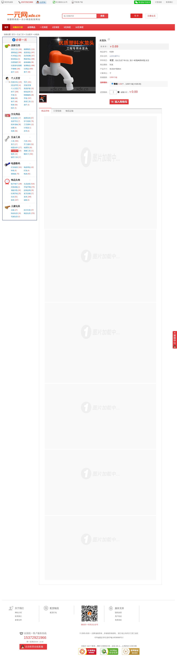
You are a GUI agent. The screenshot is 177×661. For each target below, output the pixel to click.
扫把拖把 (14, 62)
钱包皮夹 (27, 92)
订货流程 (158, 2)
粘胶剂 (26, 148)
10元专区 (79, 27)
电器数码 (15, 163)
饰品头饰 (15, 180)
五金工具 (20, 34)
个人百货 (15, 78)
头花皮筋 (27, 184)
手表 (12, 95)
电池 (25, 174)
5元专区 (67, 27)
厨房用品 (27, 53)
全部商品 (31, 27)
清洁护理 (14, 85)
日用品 (26, 69)
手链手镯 (27, 187)
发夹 (25, 197)
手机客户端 (78, 2)
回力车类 (27, 210)
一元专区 (44, 27)
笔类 (12, 131)
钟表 (12, 171)
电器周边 (27, 167)
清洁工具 (14, 49)
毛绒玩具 (14, 217)
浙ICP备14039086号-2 (114, 638)
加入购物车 (119, 102)
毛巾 (25, 82)
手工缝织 (27, 144)
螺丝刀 (26, 154)
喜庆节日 (14, 121)
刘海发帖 (14, 187)
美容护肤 (27, 89)
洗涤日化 (14, 82)
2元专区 (55, 27)
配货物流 (54, 608)
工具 (12, 141)
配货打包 (53, 613)
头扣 (12, 197)
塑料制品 (14, 53)
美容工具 (27, 101)
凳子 (25, 72)
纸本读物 (14, 125)
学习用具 (27, 121)
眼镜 (12, 98)
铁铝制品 (14, 59)
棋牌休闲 (27, 118)
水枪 (12, 210)
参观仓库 (18, 620)
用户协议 (118, 616)
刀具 (25, 141)
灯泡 (25, 171)
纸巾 (12, 108)
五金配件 (29, 34)
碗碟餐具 (27, 49)
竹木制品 (14, 56)
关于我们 (19, 608)
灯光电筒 (14, 167)
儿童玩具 (15, 206)
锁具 (12, 154)
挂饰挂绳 (27, 190)
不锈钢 (13, 69)
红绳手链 (14, 194)
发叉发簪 (27, 194)
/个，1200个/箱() (126, 84)
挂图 (12, 128)
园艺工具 (14, 157)
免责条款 (118, 620)
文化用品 (15, 114)
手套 (25, 98)
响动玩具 (14, 213)
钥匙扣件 (14, 148)
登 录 (136, 16)
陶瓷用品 (27, 59)
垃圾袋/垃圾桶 (16, 65)
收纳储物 (27, 62)
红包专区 (14, 118)
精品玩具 (27, 213)
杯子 (12, 92)
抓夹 (12, 200)
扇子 (25, 105)
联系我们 (169, 2)
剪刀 (12, 144)
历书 (25, 131)
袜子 (12, 101)
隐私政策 (118, 613)
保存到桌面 (8, 2)
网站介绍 (18, 613)
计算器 (26, 128)
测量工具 (27, 151)
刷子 (12, 72)
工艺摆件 (27, 125)
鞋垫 (12, 105)
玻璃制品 (27, 65)
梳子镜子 (14, 184)
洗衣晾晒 (27, 56)
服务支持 (119, 608)
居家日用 (15, 45)
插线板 (13, 174)
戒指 (25, 200)
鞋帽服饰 (27, 95)
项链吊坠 (14, 190)
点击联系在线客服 (34, 646)
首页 (6, 27)
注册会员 (151, 16)
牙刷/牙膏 (27, 85)
